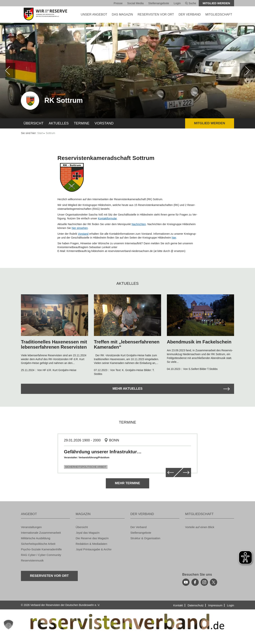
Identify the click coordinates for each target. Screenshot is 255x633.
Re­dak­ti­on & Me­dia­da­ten (91, 543)
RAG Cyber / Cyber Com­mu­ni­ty (41, 554)
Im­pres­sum (215, 605)
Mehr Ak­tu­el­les (127, 388)
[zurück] (7, 70)
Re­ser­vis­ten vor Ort (155, 14)
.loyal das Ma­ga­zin (87, 532)
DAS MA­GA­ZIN (122, 14)
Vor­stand (104, 123)
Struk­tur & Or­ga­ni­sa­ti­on (145, 538)
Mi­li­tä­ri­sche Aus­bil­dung (35, 538)
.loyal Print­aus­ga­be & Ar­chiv (94, 549)
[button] (8, 624)
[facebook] (195, 582)
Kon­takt (178, 605)
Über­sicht (34, 123)
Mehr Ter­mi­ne (127, 483)
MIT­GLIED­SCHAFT (218, 14)
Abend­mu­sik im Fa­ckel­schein (199, 341)
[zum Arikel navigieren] (54, 315)
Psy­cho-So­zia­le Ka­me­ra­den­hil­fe (41, 549)
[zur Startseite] (45, 14)
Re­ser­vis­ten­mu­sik (32, 560)
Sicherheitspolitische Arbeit (85, 466)
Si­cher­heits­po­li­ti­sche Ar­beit (38, 543)
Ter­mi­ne (81, 123)
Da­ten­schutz (196, 605)
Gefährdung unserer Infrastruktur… (103, 451)
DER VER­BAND (190, 14)
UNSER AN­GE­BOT (94, 14)
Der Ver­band (138, 527)
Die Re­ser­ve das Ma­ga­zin (92, 538)
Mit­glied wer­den (216, 3)
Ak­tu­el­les (59, 123)
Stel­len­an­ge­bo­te (158, 3)
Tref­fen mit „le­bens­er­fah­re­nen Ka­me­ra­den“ (126, 344)
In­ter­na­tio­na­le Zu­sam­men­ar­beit (41, 532)
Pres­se (118, 3)
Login (177, 3)
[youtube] (186, 582)
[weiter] (247, 70)
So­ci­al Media (135, 3)
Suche (190, 3)
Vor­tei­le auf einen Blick (199, 527)
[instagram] (204, 582)
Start (40, 133)
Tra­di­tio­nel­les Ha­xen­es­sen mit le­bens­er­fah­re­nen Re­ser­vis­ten (54, 344)
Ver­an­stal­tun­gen (31, 527)
